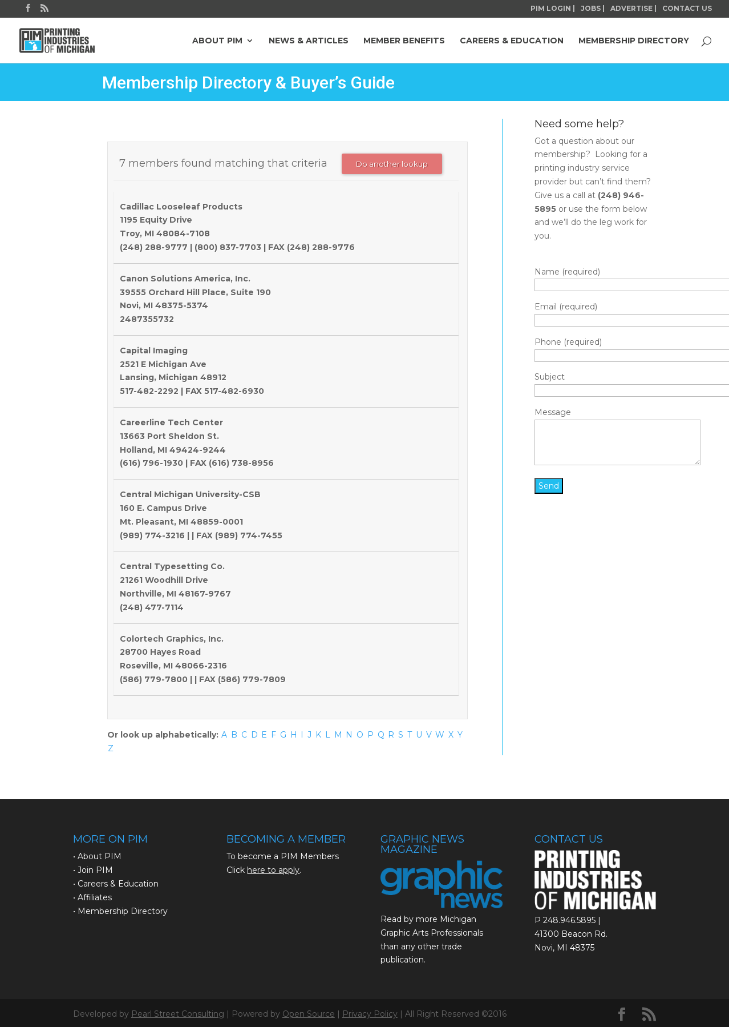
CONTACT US (687, 9)
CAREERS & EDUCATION (512, 41)
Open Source (308, 1014)
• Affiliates (92, 897)
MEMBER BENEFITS (404, 41)
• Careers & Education (116, 884)
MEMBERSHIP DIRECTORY (633, 41)
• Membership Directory (120, 911)
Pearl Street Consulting (177, 1014)
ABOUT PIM (217, 41)
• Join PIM (93, 870)
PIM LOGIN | (552, 9)
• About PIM (97, 856)
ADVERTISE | (633, 9)
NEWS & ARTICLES (309, 41)
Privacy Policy (370, 1014)
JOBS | (593, 9)
